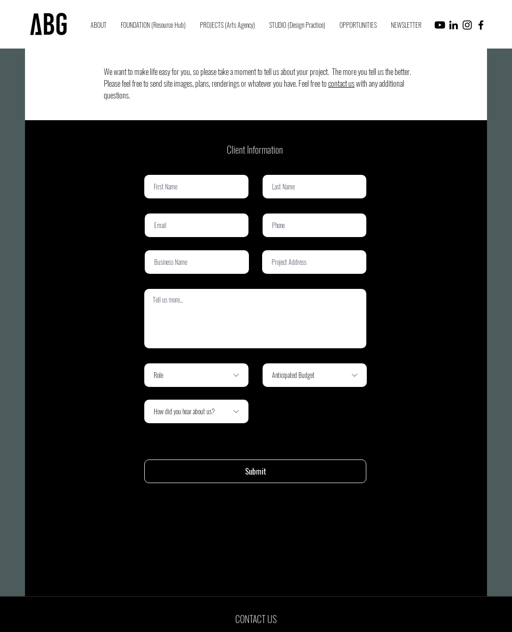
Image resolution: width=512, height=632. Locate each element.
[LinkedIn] (453, 25)
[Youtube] (440, 25)
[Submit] (255, 471)
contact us (341, 83)
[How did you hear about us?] (196, 411)
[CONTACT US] (256, 619)
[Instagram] (467, 25)
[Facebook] (481, 25)
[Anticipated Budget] (315, 375)
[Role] (196, 375)
